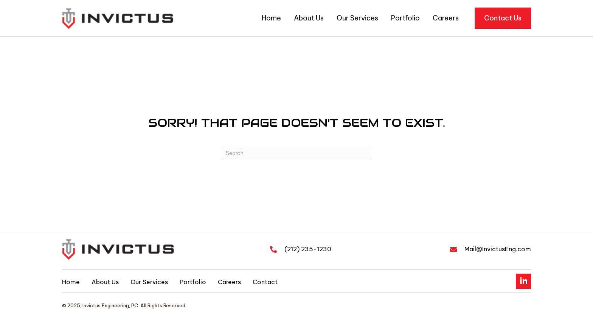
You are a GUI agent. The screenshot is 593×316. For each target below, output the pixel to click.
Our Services (149, 282)
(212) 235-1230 (307, 249)
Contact (265, 282)
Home (71, 282)
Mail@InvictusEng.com (497, 249)
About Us (105, 282)
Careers (229, 282)
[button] (523, 281)
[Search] (296, 153)
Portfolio (193, 282)
